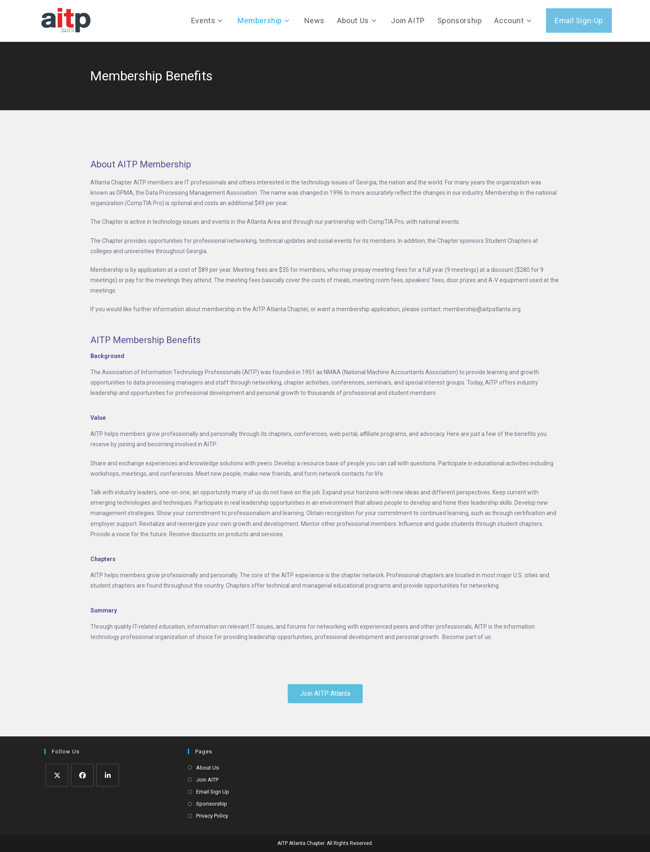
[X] (57, 775)
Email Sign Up (212, 792)
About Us (207, 768)
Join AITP (207, 780)
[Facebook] (82, 775)
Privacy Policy (212, 816)
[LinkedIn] (107, 775)
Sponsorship (211, 804)
